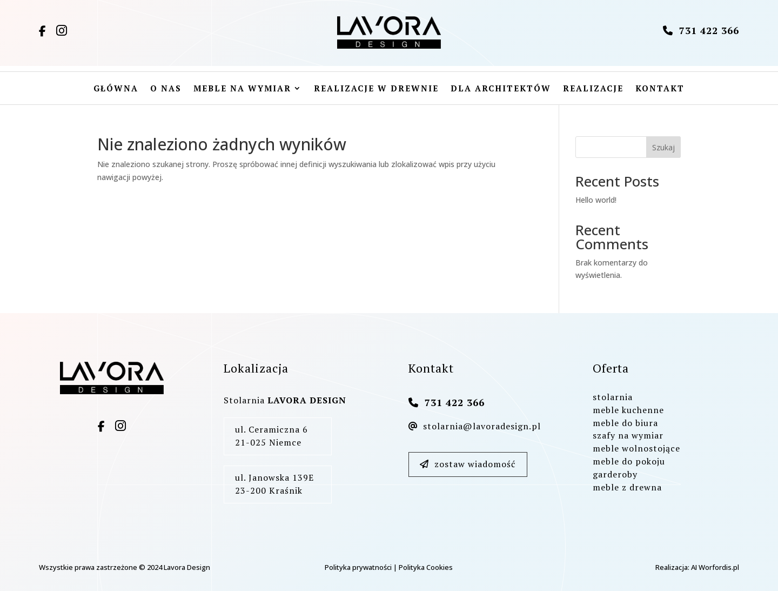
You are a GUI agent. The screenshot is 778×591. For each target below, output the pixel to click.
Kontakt (660, 89)
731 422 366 (701, 30)
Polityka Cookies (426, 567)
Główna (115, 89)
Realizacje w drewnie (376, 89)
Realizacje (593, 89)
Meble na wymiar (242, 89)
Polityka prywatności (358, 567)
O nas (166, 89)
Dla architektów (501, 89)
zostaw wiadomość (467, 464)
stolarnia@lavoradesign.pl (474, 426)
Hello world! (595, 200)
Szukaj (663, 147)
